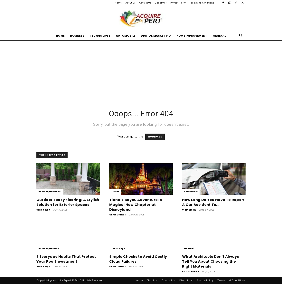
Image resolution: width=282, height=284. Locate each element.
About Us (131, 2)
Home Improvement (191, 36)
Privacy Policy (178, 2)
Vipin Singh (43, 209)
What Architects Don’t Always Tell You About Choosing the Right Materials (210, 261)
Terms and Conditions (202, 2)
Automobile (125, 36)
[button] (241, 36)
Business (77, 36)
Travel (115, 191)
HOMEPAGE (155, 136)
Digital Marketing (156, 36)
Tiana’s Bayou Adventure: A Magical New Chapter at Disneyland (135, 204)
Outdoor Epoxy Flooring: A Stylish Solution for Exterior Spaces (67, 202)
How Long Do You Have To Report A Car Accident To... (213, 202)
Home (118, 2)
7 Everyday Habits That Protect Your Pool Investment (66, 259)
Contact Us (145, 2)
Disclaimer (160, 2)
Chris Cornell (117, 214)
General (219, 36)
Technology (100, 36)
